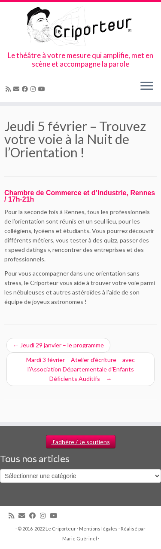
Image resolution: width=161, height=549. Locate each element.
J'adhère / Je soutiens (81, 441)
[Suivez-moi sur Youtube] (43, 88)
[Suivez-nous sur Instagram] (34, 88)
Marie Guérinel (79, 538)
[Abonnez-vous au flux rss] (9, 88)
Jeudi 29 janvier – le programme (58, 345)
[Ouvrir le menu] (146, 86)
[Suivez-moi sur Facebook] (26, 88)
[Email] (17, 88)
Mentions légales (98, 528)
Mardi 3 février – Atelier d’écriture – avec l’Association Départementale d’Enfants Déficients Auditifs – (80, 369)
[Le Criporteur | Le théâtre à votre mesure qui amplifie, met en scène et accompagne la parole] (80, 26)
